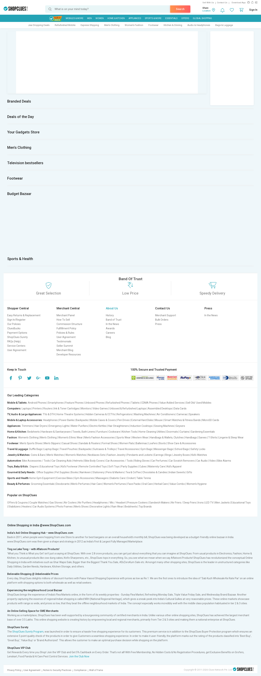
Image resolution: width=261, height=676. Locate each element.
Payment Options (17, 332)
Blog (108, 337)
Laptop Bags (51, 449)
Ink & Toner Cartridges (66, 408)
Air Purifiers (85, 502)
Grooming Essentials (42, 483)
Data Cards (180, 408)
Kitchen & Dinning (173, 25)
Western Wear (140, 437)
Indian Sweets (177, 472)
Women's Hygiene (197, 483)
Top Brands (145, 506)
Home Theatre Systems (70, 414)
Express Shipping (90, 25)
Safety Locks (197, 449)
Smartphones (56, 402)
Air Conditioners (166, 414)
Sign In (253, 9)
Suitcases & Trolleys (104, 449)
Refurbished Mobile (65, 25)
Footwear (153, 25)
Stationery (98, 472)
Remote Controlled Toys (93, 466)
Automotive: (14, 460)
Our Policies (14, 324)
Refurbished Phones (117, 402)
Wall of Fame (96, 670)
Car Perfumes (159, 460)
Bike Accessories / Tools (36, 460)
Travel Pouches (68, 449)
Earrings (158, 454)
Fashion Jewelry (116, 454)
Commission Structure (69, 324)
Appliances (135, 18)
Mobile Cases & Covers (103, 420)
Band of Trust (113, 319)
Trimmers (27, 425)
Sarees (202, 437)
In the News (112, 324)
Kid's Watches (199, 454)
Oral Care (147, 483)
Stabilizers (14, 506)
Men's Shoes (81, 506)
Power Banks (66, 420)
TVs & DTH (49, 414)
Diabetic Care (117, 478)
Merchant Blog (65, 350)
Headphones (50, 420)
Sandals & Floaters (89, 443)
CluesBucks (13, 328)
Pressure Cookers (137, 502)
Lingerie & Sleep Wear (231, 437)
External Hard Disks (142, 420)
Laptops (26, 408)
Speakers (194, 414)
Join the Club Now (79, 656)
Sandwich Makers (159, 502)
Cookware (114, 431)
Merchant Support (165, 315)
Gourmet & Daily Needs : (21, 472)
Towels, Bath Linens (83, 431)
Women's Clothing (28, 437)
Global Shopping (202, 18)
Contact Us (222, 2)
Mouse (159, 420)
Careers (110, 332)
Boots (162, 443)
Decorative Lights (100, 506)
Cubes (142, 466)
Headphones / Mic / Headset (109, 502)
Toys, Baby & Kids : (18, 466)
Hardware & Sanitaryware (56, 431)
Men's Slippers (52, 443)
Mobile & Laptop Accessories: (25, 420)
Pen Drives (123, 420)
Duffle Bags (35, 449)
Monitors (86, 408)
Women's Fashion (134, 25)
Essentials (171, 18)
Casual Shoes (69, 443)
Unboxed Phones (94, 402)
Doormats (172, 431)
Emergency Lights (59, 425)
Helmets (78, 460)
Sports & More (153, 18)
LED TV (209, 502)
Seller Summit (65, 345)
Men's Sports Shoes (31, 443)
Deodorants (62, 483)
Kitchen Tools (129, 431)
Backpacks (82, 420)
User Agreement (16, 350)
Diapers (34, 466)
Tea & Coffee (133, 472)
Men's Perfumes (80, 483)
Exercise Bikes (64, 478)
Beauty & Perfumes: (18, 483)
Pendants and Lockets (139, 454)
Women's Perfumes (114, 483)
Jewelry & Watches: (18, 454)
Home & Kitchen (116, 18)
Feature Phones (74, 402)
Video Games (100, 408)
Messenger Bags (163, 449)
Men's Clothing (111, 25)
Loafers (153, 443)
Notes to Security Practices (57, 670)
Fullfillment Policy (66, 328)
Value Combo (177, 483)
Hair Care (96, 483)
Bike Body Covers (94, 460)
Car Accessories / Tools (119, 460)
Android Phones (37, 402)
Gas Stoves (55, 502)
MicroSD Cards (210, 420)
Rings (168, 454)
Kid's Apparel (174, 466)
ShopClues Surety (17, 337)
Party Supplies (129, 466)
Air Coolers (70, 502)
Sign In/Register (16, 319)
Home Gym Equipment (42, 478)
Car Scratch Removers (182, 460)
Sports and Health (17, 478)
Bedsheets (33, 431)
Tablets (135, 402)
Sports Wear (123, 437)
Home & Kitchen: (17, 431)
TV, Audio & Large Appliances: (24, 414)
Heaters (26, 506)
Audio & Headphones (198, 25)
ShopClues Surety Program (28, 631)
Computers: (14, 408)
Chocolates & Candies (154, 472)
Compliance (80, 670)
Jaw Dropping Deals (38, 25)
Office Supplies (44, 472)
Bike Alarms (224, 460)
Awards (110, 328)
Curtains (184, 431)
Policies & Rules (65, 332)
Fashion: (12, 437)
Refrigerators (124, 414)
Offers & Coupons (17, 502)
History (110, 315)
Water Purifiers (79, 425)
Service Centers (16, 345)
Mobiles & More (74, 18)
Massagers (102, 478)
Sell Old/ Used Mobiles (198, 402)
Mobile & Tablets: (17, 402)
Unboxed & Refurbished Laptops (127, 408)
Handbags (191, 437)
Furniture (102, 431)
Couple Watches (38, 502)
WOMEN (100, 18)
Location (206, 11)
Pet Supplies (62, 472)
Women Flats (126, 443)
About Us (112, 308)
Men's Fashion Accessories (99, 437)
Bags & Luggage (224, 25)
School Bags (182, 449)
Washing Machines (144, 414)
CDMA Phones (149, 402)
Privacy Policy (14, 670)
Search (180, 9)
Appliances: (14, 425)
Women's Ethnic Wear (70, 437)
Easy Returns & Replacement (23, 315)
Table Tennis (143, 478)
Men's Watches (55, 454)
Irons (201, 502)
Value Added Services (171, 402)
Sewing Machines (164, 425)
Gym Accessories (84, 478)
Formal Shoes (110, 443)
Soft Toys (113, 466)
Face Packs (134, 483)
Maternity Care (156, 466)
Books (74, 472)
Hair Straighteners (118, 425)
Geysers (180, 425)
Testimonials (64, 341)
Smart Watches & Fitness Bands (182, 420)
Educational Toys (49, 466)
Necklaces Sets (96, 454)
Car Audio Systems (44, 506)
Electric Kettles (98, 425)
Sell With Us (208, 2)
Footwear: (13, 443)
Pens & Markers (115, 472)
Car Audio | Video (206, 460)
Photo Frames (64, 506)
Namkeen (85, 472)
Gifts (189, 472)
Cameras (182, 414)
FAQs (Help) (14, 341)
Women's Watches (75, 454)
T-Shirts (212, 437)
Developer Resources (69, 354)
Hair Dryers (41, 425)
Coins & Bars (38, 454)
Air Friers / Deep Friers (183, 502)
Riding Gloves (142, 460)
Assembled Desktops (160, 408)
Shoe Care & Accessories (181, 443)
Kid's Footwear (69, 466)
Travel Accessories (128, 449)
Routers (47, 408)
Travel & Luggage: (18, 449)
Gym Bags (146, 449)
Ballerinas (141, 443)
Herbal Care (161, 483)
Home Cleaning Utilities (152, 431)
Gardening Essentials (203, 431)
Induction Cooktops (141, 425)
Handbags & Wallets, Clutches (167, 437)
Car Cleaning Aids (61, 460)
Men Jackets (222, 502)
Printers (37, 408)
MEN (89, 18)
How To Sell (63, 319)
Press (158, 324)
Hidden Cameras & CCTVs (100, 414)
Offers (185, 18)
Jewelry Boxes (181, 454)
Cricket (131, 478)
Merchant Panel (66, 315)
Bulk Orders (161, 319)
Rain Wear (117, 506)
